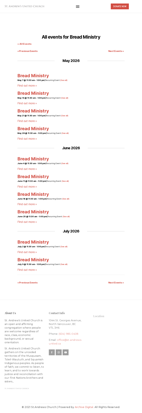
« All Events (24, 43)
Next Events (116, 51)
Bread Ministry (33, 75)
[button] (77, 6)
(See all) (63, 80)
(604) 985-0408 (68, 333)
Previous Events (27, 51)
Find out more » (27, 85)
